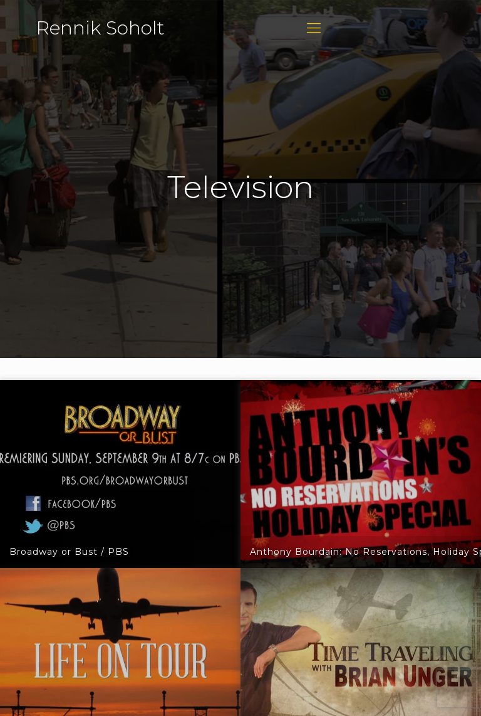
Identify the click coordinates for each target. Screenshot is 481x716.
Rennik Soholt (100, 27)
